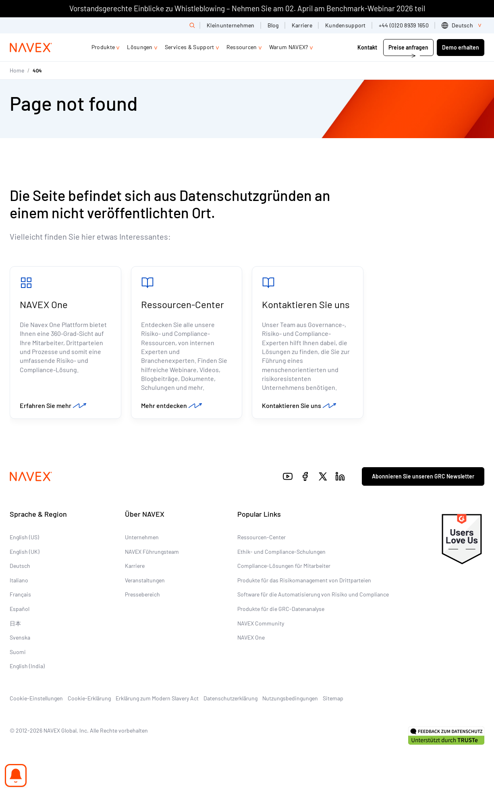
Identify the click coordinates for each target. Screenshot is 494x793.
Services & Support (189, 46)
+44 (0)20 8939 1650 (404, 25)
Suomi (18, 651)
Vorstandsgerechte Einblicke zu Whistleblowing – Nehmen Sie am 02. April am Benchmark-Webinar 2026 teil (247, 8)
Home (17, 70)
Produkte (103, 46)
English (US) (24, 537)
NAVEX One (44, 304)
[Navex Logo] (31, 47)
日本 (15, 623)
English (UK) (24, 551)
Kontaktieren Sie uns (306, 304)
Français (20, 594)
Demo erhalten (460, 47)
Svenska (20, 637)
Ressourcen (241, 46)
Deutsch (20, 565)
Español (19, 608)
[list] (463, 25)
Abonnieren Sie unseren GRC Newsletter (423, 476)
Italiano (19, 580)
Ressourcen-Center (182, 304)
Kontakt (367, 47)
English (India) (27, 666)
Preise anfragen (408, 47)
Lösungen (140, 46)
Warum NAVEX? (288, 46)
